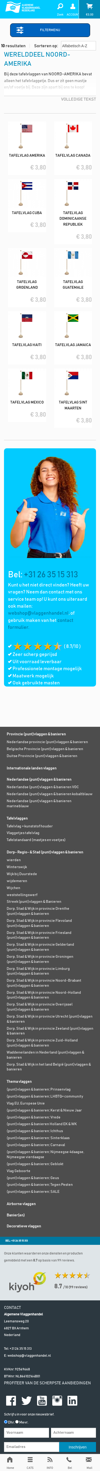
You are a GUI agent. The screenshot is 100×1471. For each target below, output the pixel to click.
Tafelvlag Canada (72, 155)
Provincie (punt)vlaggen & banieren (36, 734)
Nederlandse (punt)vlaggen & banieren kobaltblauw (50, 794)
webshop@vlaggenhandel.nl (38, 613)
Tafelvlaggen (17, 818)
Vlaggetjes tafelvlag (23, 833)
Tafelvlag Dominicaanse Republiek (72, 218)
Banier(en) (16, 1215)
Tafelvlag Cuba (27, 213)
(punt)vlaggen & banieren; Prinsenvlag (39, 1089)
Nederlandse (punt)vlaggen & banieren (39, 780)
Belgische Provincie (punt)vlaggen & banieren (45, 749)
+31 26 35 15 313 (51, 575)
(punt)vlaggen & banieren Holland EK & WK (42, 1124)
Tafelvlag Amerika (27, 155)
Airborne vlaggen (21, 1204)
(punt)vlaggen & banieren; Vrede (34, 1117)
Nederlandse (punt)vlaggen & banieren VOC (43, 787)
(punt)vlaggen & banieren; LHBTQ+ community (45, 1096)
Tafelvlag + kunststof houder (30, 826)
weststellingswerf (22, 895)
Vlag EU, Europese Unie (26, 1103)
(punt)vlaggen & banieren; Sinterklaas (38, 1138)
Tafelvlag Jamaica (73, 345)
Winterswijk (17, 867)
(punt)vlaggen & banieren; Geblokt (35, 1164)
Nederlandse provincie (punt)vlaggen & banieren (47, 742)
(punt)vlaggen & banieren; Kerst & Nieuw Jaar (44, 1110)
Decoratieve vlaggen (24, 1226)
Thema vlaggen (19, 1082)
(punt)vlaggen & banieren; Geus (33, 1178)
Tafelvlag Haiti (27, 345)
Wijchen (13, 888)
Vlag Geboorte (18, 1171)
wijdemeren (17, 881)
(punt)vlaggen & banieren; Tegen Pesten (40, 1185)
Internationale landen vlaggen (32, 768)
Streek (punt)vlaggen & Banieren (34, 902)
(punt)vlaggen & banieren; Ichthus (35, 1131)
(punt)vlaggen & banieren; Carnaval (36, 1145)
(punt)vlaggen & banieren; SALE (33, 1192)
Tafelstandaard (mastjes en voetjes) (36, 840)
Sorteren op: (65, 45)
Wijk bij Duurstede (22, 874)
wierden (14, 860)
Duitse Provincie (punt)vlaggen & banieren (42, 756)
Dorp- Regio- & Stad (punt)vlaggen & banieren (45, 852)
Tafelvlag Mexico (27, 402)
